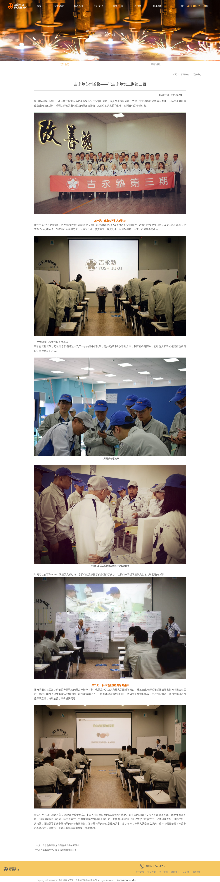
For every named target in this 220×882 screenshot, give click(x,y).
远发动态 (64, 64)
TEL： (193, 6)
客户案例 (98, 6)
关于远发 (59, 6)
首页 (39, 6)
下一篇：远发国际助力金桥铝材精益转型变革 (55, 850)
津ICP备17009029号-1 (127, 880)
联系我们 (158, 6)
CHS (206, 6)
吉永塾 (138, 6)
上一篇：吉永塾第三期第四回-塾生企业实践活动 (57, 845)
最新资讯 (156, 64)
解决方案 (78, 6)
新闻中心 (118, 6)
